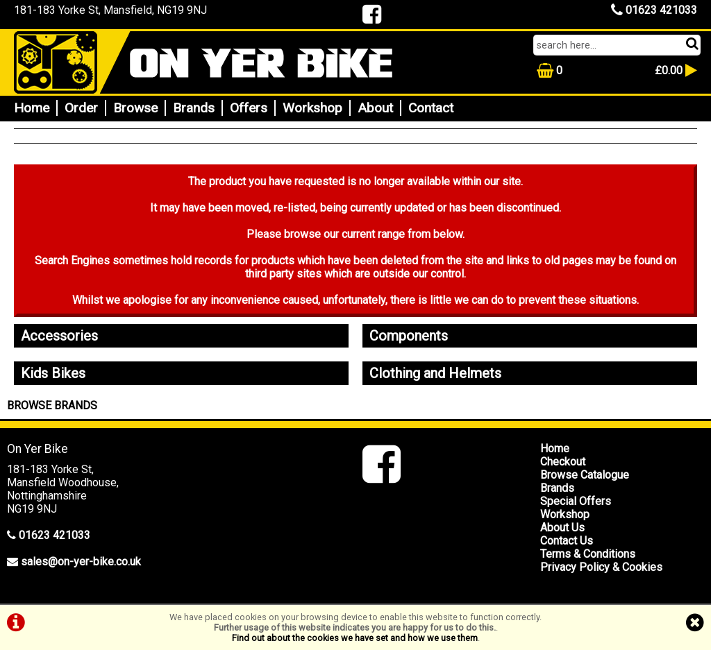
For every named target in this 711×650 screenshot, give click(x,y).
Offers (248, 108)
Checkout (562, 461)
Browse (135, 108)
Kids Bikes (53, 373)
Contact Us (566, 540)
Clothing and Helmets (435, 373)
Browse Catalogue (584, 474)
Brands (194, 108)
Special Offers (575, 501)
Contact (430, 108)
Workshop (312, 108)
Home (31, 108)
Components (408, 335)
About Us (562, 527)
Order (81, 108)
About (375, 108)
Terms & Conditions (587, 554)
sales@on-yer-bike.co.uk (81, 561)
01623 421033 (654, 10)
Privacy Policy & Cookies (601, 567)
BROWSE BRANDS (52, 405)
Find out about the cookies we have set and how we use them (355, 638)
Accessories (59, 335)
